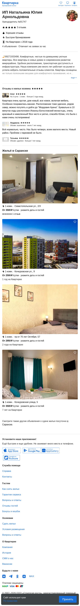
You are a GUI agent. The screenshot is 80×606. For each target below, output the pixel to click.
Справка (6, 471)
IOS (11, 450)
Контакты (7, 476)
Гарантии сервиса (11, 494)
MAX (31, 576)
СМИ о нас (7, 558)
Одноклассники (17, 576)
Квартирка (11, 3)
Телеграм (10, 576)
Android (31, 450)
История (6, 553)
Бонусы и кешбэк (11, 511)
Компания (7, 547)
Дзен (24, 576)
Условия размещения (13, 529)
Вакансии (7, 564)
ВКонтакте (4, 576)
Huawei (50, 450)
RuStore (11, 458)
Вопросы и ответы (11, 500)
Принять (67, 599)
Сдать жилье (9, 523)
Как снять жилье (10, 489)
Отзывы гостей (10, 506)
